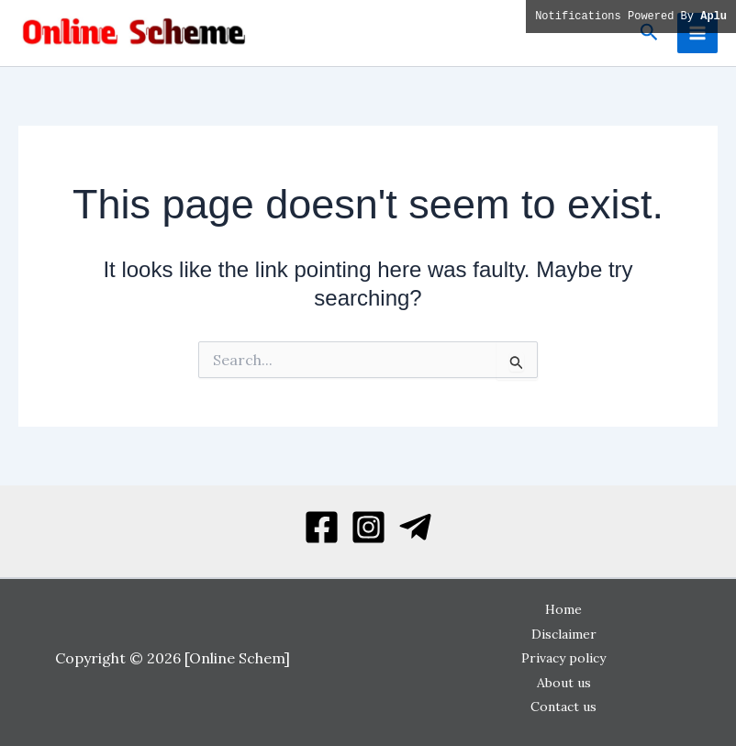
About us (564, 682)
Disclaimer (564, 634)
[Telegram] (415, 527)
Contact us (563, 706)
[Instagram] (368, 527)
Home (563, 609)
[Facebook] (322, 527)
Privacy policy (563, 658)
